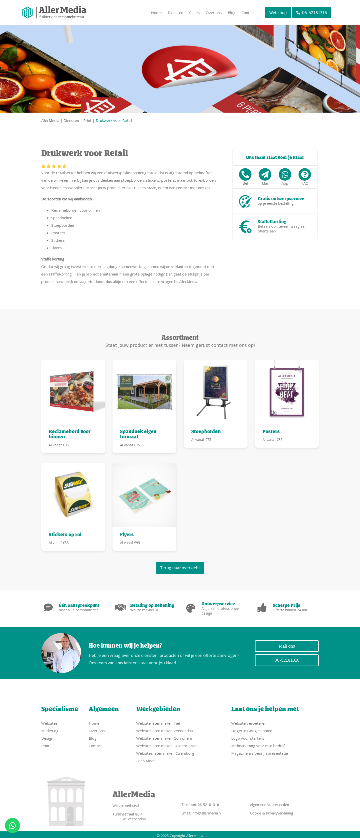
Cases (194, 12)
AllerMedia (50, 120)
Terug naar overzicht (180, 568)
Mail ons (287, 645)
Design (47, 735)
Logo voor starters (247, 735)
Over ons (214, 12)
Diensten (175, 12)
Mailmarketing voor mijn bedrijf (257, 743)
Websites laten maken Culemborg (165, 750)
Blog (232, 12)
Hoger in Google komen (251, 728)
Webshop (278, 12)
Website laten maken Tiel (158, 720)
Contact (248, 12)
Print (87, 120)
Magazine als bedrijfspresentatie (259, 750)
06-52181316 (311, 12)
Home (156, 12)
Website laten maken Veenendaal (165, 728)
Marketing (49, 728)
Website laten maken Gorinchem (164, 735)
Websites (49, 720)
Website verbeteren (248, 720)
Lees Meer (145, 758)
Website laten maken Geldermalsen (167, 743)
